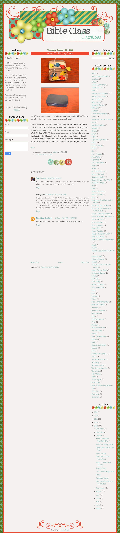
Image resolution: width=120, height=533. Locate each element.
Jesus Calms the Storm (101, 214)
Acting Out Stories (99, 85)
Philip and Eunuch (98, 328)
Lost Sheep (96, 282)
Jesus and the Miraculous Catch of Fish (101, 209)
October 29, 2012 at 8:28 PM (66, 218)
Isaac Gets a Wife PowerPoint (102, 458)
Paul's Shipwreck (98, 319)
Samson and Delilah (99, 345)
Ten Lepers (96, 371)
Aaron (94, 73)
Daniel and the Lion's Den (101, 119)
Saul (93, 351)
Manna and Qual (98, 287)
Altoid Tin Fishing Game (104, 444)
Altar (93, 91)
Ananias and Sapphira (100, 93)
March (98, 508)
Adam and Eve (97, 88)
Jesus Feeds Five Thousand (102, 217)
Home (60, 262)
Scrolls (94, 356)
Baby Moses (96, 102)
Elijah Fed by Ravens (99, 140)
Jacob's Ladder (97, 194)
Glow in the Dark (98, 174)
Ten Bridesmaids (98, 365)
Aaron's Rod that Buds (100, 76)
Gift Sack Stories (98, 171)
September (100, 488)
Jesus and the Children (100, 205)
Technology (95, 362)
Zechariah (95, 397)
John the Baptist (98, 237)
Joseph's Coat (97, 256)
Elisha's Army (97, 145)
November (100, 432)
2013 (96, 422)
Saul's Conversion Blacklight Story (102, 439)
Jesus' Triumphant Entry (101, 234)
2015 (96, 416)
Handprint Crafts (98, 177)
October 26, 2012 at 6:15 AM (50, 178)
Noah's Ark (96, 313)
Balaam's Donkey (98, 105)
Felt (93, 151)
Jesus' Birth (96, 228)
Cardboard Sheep (102, 478)
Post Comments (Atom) (50, 267)
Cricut (94, 117)
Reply (38, 187)
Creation (95, 111)
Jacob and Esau (97, 191)
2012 (96, 426)
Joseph (94, 248)
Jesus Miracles (97, 219)
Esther (94, 148)
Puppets (95, 339)
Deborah (95, 128)
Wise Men (95, 391)
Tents (94, 377)
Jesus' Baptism (97, 225)
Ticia (37, 178)
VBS (93, 388)
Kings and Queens (98, 273)
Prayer (94, 333)
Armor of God (97, 99)
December (100, 429)
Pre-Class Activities (99, 336)
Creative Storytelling (99, 114)
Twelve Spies (96, 380)
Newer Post (35, 262)
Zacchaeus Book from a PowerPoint (104, 482)
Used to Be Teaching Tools (101, 385)
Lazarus (95, 276)
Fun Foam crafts (98, 163)
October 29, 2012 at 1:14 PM (56, 194)
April (98, 505)
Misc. (93, 293)
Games (94, 165)
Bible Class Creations (44, 218)
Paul (93, 316)
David (94, 122)
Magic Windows (98, 284)
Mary (94, 290)
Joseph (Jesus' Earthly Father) (103, 251)
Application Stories (99, 96)
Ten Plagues (96, 374)
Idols (93, 186)
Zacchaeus (95, 394)
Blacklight (95, 108)
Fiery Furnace (97, 154)
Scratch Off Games (99, 354)
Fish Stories (96, 157)
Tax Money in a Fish (46, 155)
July (98, 495)
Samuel (94, 348)
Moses (94, 299)
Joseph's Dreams (98, 259)
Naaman (95, 308)
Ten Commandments (99, 368)
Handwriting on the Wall (101, 180)
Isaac (93, 189)
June (98, 498)
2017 (96, 412)
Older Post (85, 262)
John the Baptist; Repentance (103, 240)
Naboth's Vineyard (98, 310)
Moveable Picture (98, 305)
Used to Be (96, 382)
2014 (96, 419)
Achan (94, 82)
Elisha (94, 142)
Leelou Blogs (65, 530)
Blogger (16, 110)
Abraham (95, 79)
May (98, 502)
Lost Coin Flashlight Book (105, 471)
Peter (94, 322)
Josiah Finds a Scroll (99, 270)
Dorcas (94, 131)
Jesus (38, 155)
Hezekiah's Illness (98, 183)
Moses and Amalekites (100, 302)
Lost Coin (95, 279)
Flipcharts (95, 160)
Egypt (94, 134)
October (99, 436)
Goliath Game (101, 453)
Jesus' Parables (97, 231)
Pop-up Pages (97, 331)
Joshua (94, 262)
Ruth (93, 342)
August (99, 491)
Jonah (94, 245)
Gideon (94, 168)
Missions (95, 296)
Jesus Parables (97, 222)
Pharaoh (95, 325)
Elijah (94, 137)
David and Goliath (98, 125)
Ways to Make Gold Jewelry (103, 463)
